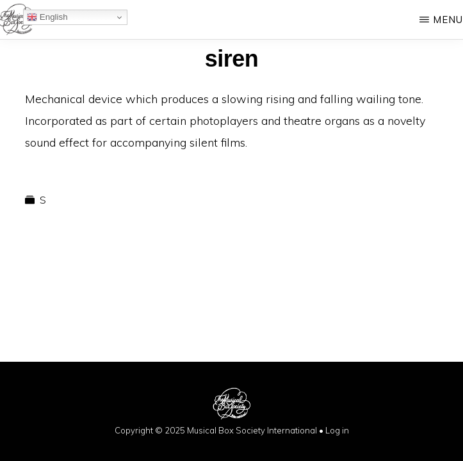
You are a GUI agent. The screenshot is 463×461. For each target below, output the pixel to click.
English (47, 17)
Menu (448, 19)
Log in (337, 430)
